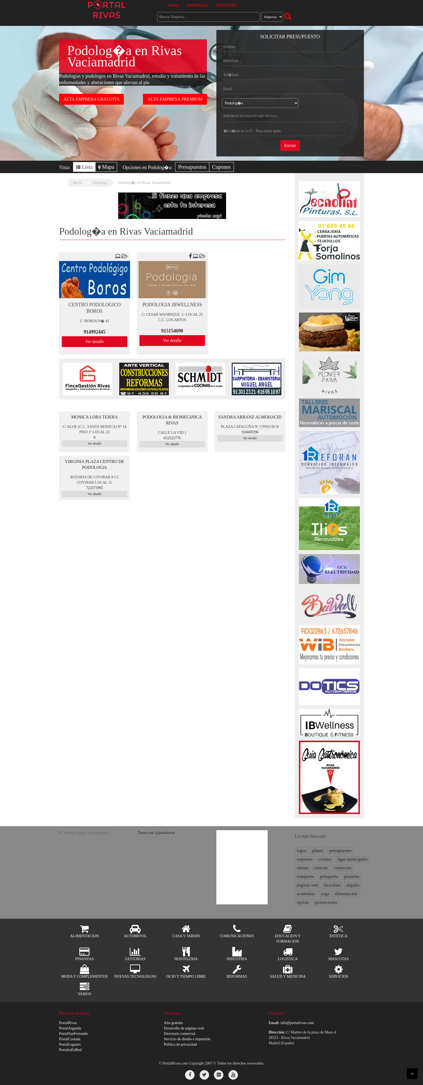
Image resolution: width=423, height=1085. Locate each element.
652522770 (172, 438)
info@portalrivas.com (297, 1023)
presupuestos (340, 850)
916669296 (249, 432)
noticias (321, 868)
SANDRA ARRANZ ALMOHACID (250, 417)
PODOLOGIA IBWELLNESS (172, 304)
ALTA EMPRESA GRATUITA (91, 99)
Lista (84, 167)
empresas (305, 859)
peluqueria (329, 876)
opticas (303, 902)
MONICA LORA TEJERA (94, 417)
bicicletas (332, 885)
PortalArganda (70, 1028)
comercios (343, 868)
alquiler (353, 885)
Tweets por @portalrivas (156, 833)
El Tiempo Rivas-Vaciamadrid (83, 833)
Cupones (221, 167)
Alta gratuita (173, 1023)
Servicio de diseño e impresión (187, 1039)
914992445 (94, 332)
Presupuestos (192, 167)
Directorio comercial (179, 1034)
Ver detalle (94, 341)
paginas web (307, 885)
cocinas (325, 859)
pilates (317, 850)
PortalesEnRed (70, 1050)
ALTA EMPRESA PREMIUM (174, 99)
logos (301, 850)
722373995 (94, 488)
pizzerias (351, 876)
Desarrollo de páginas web (184, 1028)
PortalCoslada (69, 1039)
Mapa (106, 167)
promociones (326, 902)
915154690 (172, 331)
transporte (305, 876)
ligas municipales (352, 859)
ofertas (303, 868)
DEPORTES (226, 5)
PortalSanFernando (73, 1034)
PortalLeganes (70, 1044)
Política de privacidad (180, 1044)
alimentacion (346, 893)
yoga (324, 893)
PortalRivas (68, 1023)
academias (306, 893)
